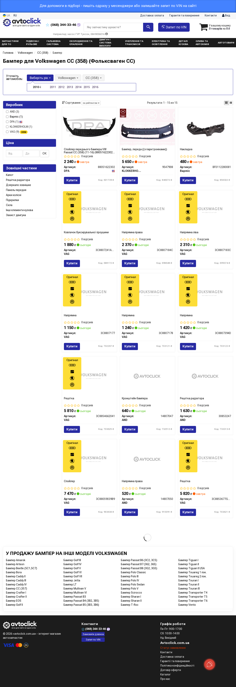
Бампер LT (70, 584)
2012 (61, 87)
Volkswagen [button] (68, 78)
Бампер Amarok (15, 560)
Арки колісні (13, 195)
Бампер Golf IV (72, 564)
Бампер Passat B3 (75, 596)
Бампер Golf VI (72, 572)
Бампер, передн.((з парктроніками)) (144, 149)
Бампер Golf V (72, 568)
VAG (17, 132)
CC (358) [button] (94, 78)
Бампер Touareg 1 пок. (192, 572)
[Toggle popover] (209, 664)
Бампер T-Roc (129, 604)
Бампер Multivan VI (75, 592)
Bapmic (16, 116)
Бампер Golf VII (73, 576)
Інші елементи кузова (19, 210)
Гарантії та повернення (175, 661)
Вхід (226, 16)
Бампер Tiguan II (188, 564)
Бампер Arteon (15, 564)
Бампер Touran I (188, 580)
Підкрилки (12, 200)
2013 (70, 87)
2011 (53, 87)
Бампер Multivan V (75, 588)
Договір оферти (170, 670)
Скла (9, 205)
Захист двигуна (16, 215)
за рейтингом (91, 103)
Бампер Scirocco (131, 592)
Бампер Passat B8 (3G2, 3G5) (139, 568)
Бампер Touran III (189, 588)
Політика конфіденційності (177, 665)
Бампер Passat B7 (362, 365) (138, 564)
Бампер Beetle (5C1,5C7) (21, 568)
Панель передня (16, 190)
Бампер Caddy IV (16, 584)
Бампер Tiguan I (188, 560)
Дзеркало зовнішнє (18, 185)
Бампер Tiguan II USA (191, 568)
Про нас (165, 678)
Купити (71, 180)
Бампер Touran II (188, 584)
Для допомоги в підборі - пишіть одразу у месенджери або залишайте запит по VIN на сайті (118, 5)
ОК (44, 153)
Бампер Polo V (129, 588)
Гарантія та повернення (184, 15)
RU (15, 15)
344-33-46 (61, 25)
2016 (95, 87)
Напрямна (70, 315)
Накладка (186, 149)
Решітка (69, 398)
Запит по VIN (173, 27)
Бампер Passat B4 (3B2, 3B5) (81, 600)
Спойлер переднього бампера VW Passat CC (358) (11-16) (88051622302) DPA (89, 151)
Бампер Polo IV (130, 580)
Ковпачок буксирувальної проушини (86, 232)
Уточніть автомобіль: (14, 77)
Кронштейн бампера (135, 398)
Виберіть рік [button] (40, 78)
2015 (87, 87)
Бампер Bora (14, 572)
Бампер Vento (187, 604)
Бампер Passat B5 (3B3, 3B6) (81, 604)
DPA (14, 121)
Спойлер (69, 481)
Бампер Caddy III (16, 580)
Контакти (211, 15)
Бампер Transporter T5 (192, 596)
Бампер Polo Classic (133, 572)
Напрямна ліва (189, 232)
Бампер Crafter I (16, 592)
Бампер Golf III (72, 560)
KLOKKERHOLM (19, 126)
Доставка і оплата (152, 15)
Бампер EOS (13, 600)
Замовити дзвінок (93, 634)
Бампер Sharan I (131, 596)
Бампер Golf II (14, 604)
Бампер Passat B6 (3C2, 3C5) (139, 560)
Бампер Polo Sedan (133, 584)
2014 (78, 87)
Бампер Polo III (129, 576)
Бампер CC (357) (16, 588)
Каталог (165, 674)
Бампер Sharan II (131, 600)
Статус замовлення (173, 647)
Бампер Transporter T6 (192, 600)
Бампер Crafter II (16, 596)
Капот (10, 174)
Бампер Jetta (72, 580)
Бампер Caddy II (15, 576)
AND (12, 111)
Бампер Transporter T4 (192, 592)
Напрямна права (132, 232)
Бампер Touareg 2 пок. (192, 576)
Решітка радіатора (18, 180)
